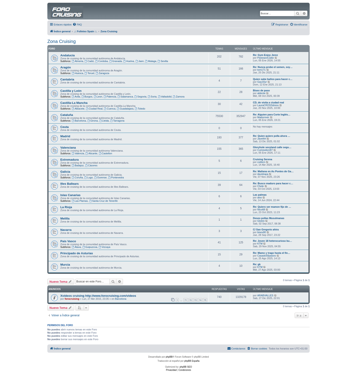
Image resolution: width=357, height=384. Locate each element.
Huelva (128, 61)
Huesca (77, 73)
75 (205, 300)
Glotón (261, 220)
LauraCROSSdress (268, 105)
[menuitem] (77, 24)
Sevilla (163, 61)
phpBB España (191, 361)
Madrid (65, 136)
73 (195, 300)
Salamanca (125, 96)
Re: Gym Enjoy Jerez (265, 55)
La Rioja (66, 207)
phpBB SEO (186, 367)
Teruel (89, 73)
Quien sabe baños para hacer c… (273, 79)
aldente (261, 93)
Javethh (261, 138)
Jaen (139, 61)
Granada (115, 61)
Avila (76, 96)
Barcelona (79, 120)
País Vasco (68, 241)
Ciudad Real (94, 108)
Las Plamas (80, 200)
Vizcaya (104, 247)
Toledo (140, 108)
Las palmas (260, 194)
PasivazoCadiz (265, 57)
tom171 (261, 69)
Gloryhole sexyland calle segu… (272, 147)
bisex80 (261, 232)
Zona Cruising (61, 41)
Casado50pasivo (266, 255)
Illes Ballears (69, 183)
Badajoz (78, 165)
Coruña (77, 177)
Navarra (65, 230)
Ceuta (64, 127)
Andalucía (67, 55)
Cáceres (91, 165)
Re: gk (257, 264)
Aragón (65, 67)
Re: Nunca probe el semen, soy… (273, 67)
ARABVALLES (265, 295)
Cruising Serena (262, 159)
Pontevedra (116, 177)
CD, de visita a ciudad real (268, 102)
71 (185, 300)
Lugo (88, 177)
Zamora (179, 96)
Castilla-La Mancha (73, 103)
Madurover (263, 117)
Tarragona (117, 120)
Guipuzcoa (89, 247)
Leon (98, 96)
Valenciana (68, 147)
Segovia (140, 96)
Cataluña (66, 115)
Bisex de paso (261, 90)
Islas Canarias (70, 195)
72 (190, 300)
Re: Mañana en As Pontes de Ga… (273, 171)
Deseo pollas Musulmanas (268, 218)
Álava (76, 247)
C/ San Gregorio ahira (266, 229)
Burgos (87, 96)
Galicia (65, 171)
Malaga (150, 61)
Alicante (91, 153)
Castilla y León (71, 90)
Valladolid (165, 96)
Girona (92, 120)
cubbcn (261, 162)
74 (200, 300)
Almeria (77, 61)
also (259, 197)
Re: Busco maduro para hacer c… (273, 183)
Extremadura (69, 159)
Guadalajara (125, 108)
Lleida (104, 120)
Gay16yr (262, 81)
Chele (260, 186)
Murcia (65, 264)
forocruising (72, 298)
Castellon (105, 153)
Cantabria (67, 79)
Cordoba (101, 61)
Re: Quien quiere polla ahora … (271, 136)
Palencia (110, 96)
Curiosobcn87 (265, 150)
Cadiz (89, 61)
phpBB (169, 357)
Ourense (100, 177)
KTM (260, 243)
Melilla (64, 218)
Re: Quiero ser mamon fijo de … (272, 206)
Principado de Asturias (76, 253)
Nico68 (261, 209)
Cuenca (109, 108)
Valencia (78, 153)
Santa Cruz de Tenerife (103, 200)
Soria (152, 96)
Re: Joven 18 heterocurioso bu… (272, 240)
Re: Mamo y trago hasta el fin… (271, 253)
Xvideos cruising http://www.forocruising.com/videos (98, 295)
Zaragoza (102, 73)
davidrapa (262, 174)
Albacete (78, 108)
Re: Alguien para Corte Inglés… (272, 114)
